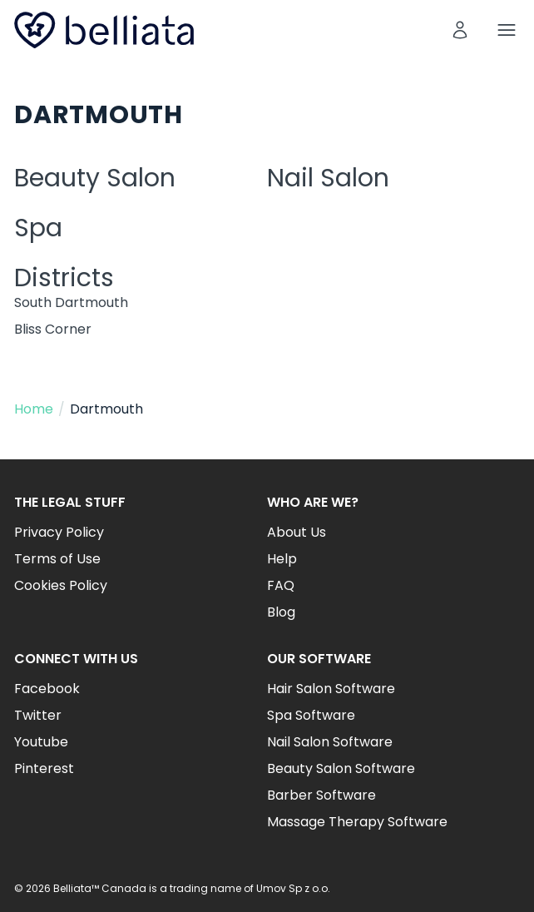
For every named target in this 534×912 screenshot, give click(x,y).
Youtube (41, 741)
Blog (281, 612)
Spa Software (311, 715)
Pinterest (44, 768)
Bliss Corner (52, 329)
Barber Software (321, 795)
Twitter (38, 715)
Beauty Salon (95, 178)
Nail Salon (328, 178)
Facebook (47, 688)
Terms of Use (57, 558)
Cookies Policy (60, 585)
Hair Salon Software (331, 688)
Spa (38, 228)
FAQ (280, 585)
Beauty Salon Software (341, 768)
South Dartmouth (71, 302)
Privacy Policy (59, 532)
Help (282, 558)
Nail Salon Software (330, 741)
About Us (296, 532)
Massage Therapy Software (357, 821)
